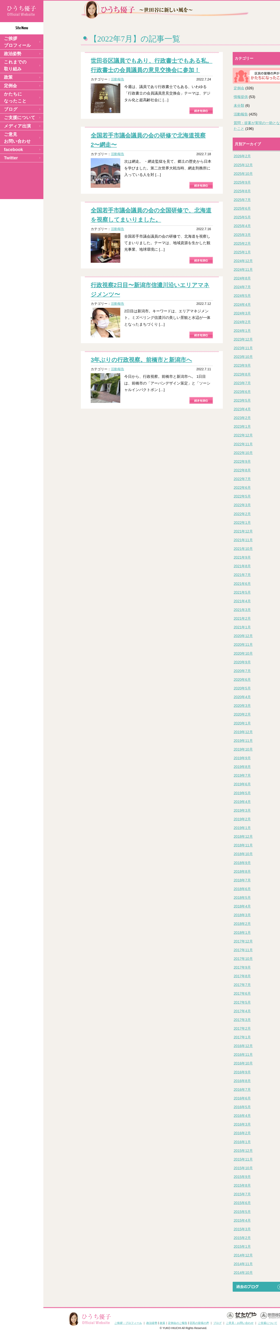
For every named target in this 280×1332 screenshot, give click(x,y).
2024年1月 (242, 331)
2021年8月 (242, 566)
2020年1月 (242, 723)
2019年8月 (242, 767)
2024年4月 (242, 305)
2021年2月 (242, 619)
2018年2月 (242, 924)
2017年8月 (242, 976)
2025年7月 (242, 200)
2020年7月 (242, 671)
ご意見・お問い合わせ (240, 1322)
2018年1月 (242, 933)
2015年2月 (242, 1238)
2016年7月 (242, 1090)
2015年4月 (242, 1220)
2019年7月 (242, 775)
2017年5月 (242, 1002)
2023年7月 (242, 383)
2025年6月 (242, 209)
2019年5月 (242, 793)
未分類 (239, 106)
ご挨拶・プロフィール (128, 1322)
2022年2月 (242, 514)
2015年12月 (243, 1151)
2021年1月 (242, 627)
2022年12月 (243, 435)
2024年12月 (243, 261)
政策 (8, 77)
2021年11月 (243, 540)
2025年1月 (242, 252)
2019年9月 (242, 758)
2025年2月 (242, 244)
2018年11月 (243, 845)
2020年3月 (242, 706)
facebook (13, 149)
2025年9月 (242, 182)
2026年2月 (242, 156)
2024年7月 (242, 287)
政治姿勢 (12, 53)
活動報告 (117, 79)
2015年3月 (242, 1229)
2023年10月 (243, 357)
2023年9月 (242, 365)
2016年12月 (243, 1046)
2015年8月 (242, 1185)
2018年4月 (242, 906)
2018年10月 (243, 854)
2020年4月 (242, 697)
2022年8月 (242, 470)
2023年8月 (242, 374)
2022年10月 (243, 453)
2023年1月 (242, 427)
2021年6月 (242, 584)
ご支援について (19, 117)
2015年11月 (243, 1159)
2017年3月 (242, 1020)
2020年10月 (243, 654)
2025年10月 (243, 174)
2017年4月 (242, 1011)
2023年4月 (242, 409)
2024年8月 (242, 278)
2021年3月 (242, 610)
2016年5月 (242, 1107)
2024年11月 (243, 270)
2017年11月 (243, 950)
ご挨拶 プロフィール (17, 42)
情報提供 (241, 97)
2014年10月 (243, 1273)
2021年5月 (242, 592)
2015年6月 (242, 1203)
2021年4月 (242, 601)
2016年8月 (242, 1081)
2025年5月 (242, 217)
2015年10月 (243, 1168)
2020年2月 (242, 714)
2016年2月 (242, 1133)
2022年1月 (242, 523)
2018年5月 (242, 898)
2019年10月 (243, 749)
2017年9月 (242, 967)
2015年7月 (242, 1194)
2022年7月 (242, 479)
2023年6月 (242, 392)
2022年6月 (242, 488)
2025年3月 (242, 235)
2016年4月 (242, 1116)
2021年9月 (242, 557)
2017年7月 (242, 985)
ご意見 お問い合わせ (17, 138)
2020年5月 (242, 688)
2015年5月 (242, 1212)
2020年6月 (242, 680)
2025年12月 (243, 165)
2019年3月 (242, 810)
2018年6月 (242, 889)
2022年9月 (242, 462)
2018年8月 (242, 872)
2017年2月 (242, 1029)
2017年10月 (243, 959)
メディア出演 (17, 126)
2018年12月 (243, 837)
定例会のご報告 (177, 1322)
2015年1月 (242, 1247)
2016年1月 (242, 1142)
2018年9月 (242, 863)
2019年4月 (242, 802)
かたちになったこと (15, 97)
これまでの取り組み (15, 65)
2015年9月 (242, 1177)
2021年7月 (242, 575)
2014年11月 (243, 1264)
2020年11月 (243, 645)
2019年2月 (242, 819)
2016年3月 (242, 1124)
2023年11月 (243, 348)
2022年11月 (243, 444)
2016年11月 (243, 1055)
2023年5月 (242, 400)
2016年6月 (242, 1098)
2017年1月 (242, 1037)
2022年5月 (242, 496)
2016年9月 (242, 1072)
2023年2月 (242, 418)
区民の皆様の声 (199, 1322)
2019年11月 (243, 741)
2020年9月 (242, 662)
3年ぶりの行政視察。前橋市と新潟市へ (141, 359)
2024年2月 (242, 322)
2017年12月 (243, 941)
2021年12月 (243, 531)
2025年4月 (242, 226)
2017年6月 (242, 994)
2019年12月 (243, 732)
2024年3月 (242, 313)
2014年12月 (243, 1255)
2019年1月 (242, 828)
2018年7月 (242, 880)
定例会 (10, 85)
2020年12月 (243, 636)
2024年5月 (242, 296)
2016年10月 (243, 1063)
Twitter (11, 157)
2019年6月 (242, 784)
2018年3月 (242, 915)
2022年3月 (242, 505)
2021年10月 (243, 549)
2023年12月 (243, 339)
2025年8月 (242, 191)
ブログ (11, 109)
